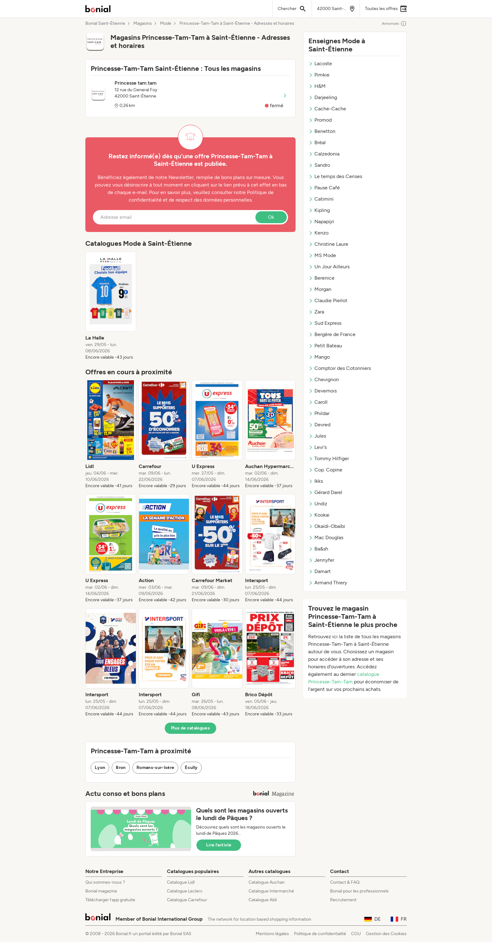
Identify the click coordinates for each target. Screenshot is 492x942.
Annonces (394, 23)
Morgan (319, 289)
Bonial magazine (101, 891)
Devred (319, 425)
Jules (317, 436)
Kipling (319, 210)
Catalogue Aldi (263, 900)
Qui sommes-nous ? (105, 882)
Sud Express (324, 323)
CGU (356, 933)
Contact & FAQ (345, 882)
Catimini (321, 199)
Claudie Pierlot (327, 300)
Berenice (321, 278)
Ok (271, 217)
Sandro (319, 165)
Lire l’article (218, 845)
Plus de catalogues (190, 728)
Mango (319, 357)
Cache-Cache (327, 109)
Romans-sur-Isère (155, 767)
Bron (121, 767)
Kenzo (318, 233)
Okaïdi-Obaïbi (326, 526)
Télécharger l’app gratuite (110, 900)
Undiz (317, 504)
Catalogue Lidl (181, 882)
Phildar (318, 413)
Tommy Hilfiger (328, 458)
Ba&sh (318, 549)
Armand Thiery (327, 583)
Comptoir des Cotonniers (339, 368)
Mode (165, 23)
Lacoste (320, 63)
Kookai (318, 515)
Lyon (100, 767)
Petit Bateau (325, 346)
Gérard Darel (325, 492)
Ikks (315, 481)
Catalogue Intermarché (271, 891)
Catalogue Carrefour (187, 900)
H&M (317, 86)
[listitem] (110, 305)
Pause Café (324, 188)
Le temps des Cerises (335, 176)
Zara (316, 312)
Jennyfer (321, 560)
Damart (319, 571)
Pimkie (318, 75)
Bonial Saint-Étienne (105, 23)
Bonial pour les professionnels (359, 891)
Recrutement (343, 900)
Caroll (318, 402)
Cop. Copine (325, 470)
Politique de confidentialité (320, 933)
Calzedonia (324, 154)
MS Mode (322, 255)
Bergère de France (332, 334)
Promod (320, 120)
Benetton (321, 131)
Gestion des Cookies (386, 933)
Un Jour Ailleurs (329, 267)
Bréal (317, 142)
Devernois (322, 391)
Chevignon (323, 379)
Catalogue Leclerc (185, 891)
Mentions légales (272, 933)
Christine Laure (328, 244)
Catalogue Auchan (267, 882)
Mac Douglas (325, 537)
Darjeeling (322, 97)
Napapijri (321, 221)
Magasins (142, 23)
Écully (191, 767)
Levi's (317, 447)
